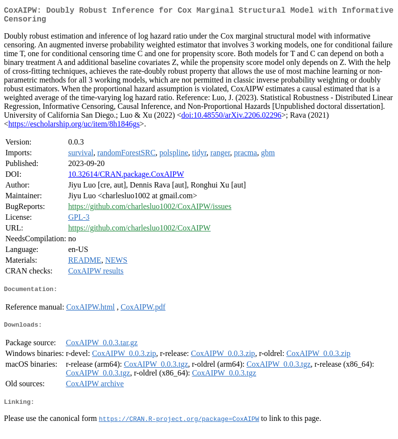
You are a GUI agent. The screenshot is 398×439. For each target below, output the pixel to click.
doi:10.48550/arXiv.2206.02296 (231, 119)
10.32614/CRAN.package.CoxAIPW (126, 178)
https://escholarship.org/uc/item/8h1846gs (74, 128)
